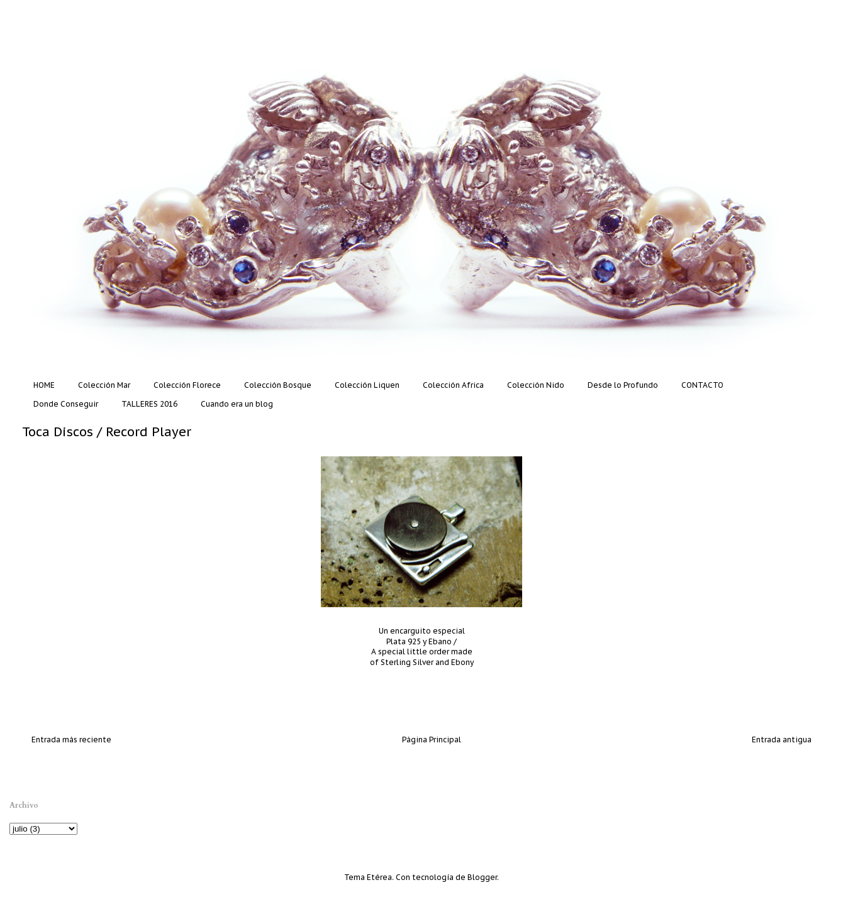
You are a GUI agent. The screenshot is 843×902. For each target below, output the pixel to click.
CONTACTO (702, 385)
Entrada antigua (782, 739)
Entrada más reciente (71, 739)
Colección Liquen (367, 385)
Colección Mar (104, 385)
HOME (44, 385)
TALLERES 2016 (149, 404)
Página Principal (431, 739)
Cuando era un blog (237, 404)
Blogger (482, 877)
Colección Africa (453, 385)
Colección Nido (535, 385)
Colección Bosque (277, 385)
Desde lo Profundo (623, 385)
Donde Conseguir (65, 404)
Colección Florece (187, 385)
